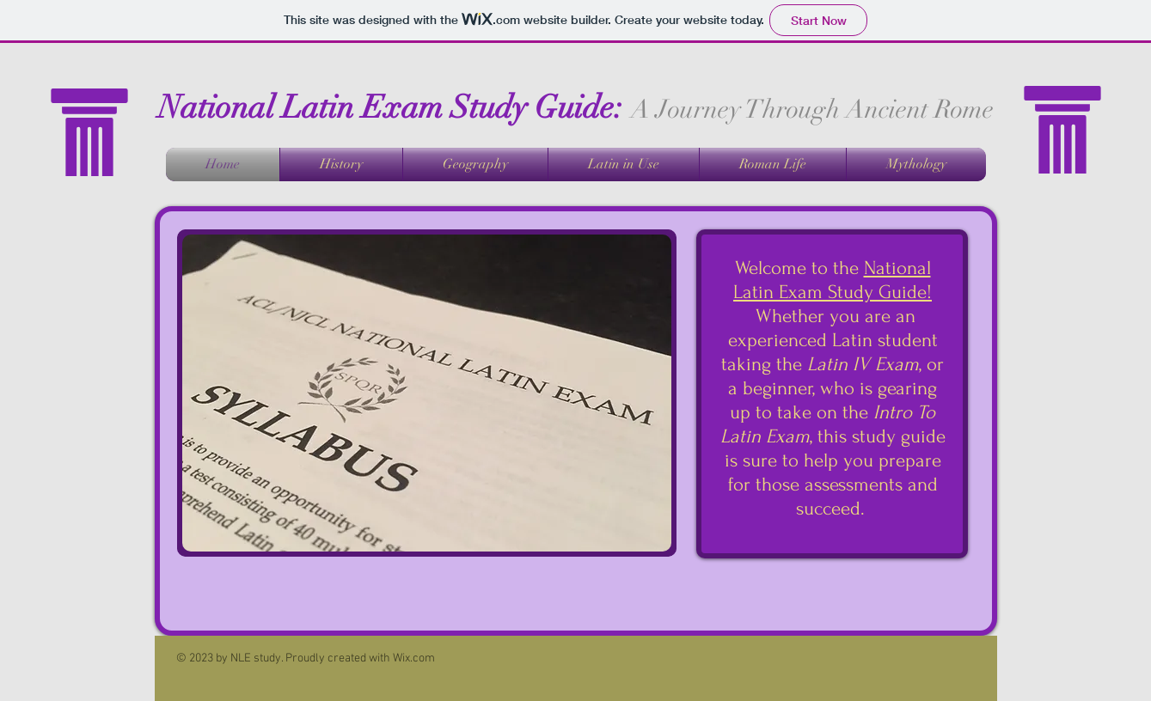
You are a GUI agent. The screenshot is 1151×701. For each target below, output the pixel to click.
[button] (427, 393)
